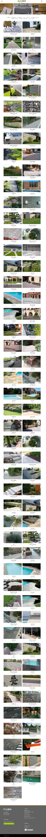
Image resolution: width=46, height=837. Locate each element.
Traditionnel (13, 17)
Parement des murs (14, 18)
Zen (24, 17)
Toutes (8, 17)
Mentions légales (6, 812)
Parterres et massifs (35, 17)
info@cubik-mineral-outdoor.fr (30, 817)
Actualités (26, 826)
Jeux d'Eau (28, 17)
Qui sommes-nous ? (27, 825)
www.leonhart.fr (27, 827)
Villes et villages (32, 18)
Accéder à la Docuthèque (9, 823)
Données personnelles (7, 813)
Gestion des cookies (6, 814)
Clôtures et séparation (23, 18)
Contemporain (19, 17)
